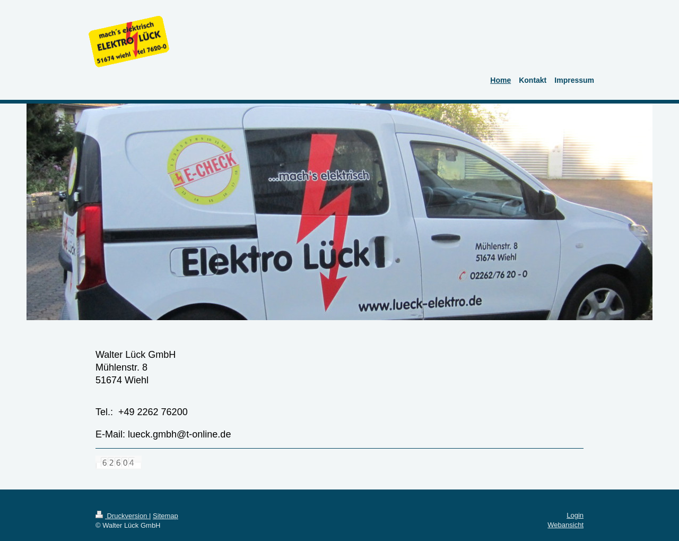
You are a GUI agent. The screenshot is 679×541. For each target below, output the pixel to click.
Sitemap (165, 516)
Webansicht (565, 525)
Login (575, 515)
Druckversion (122, 516)
